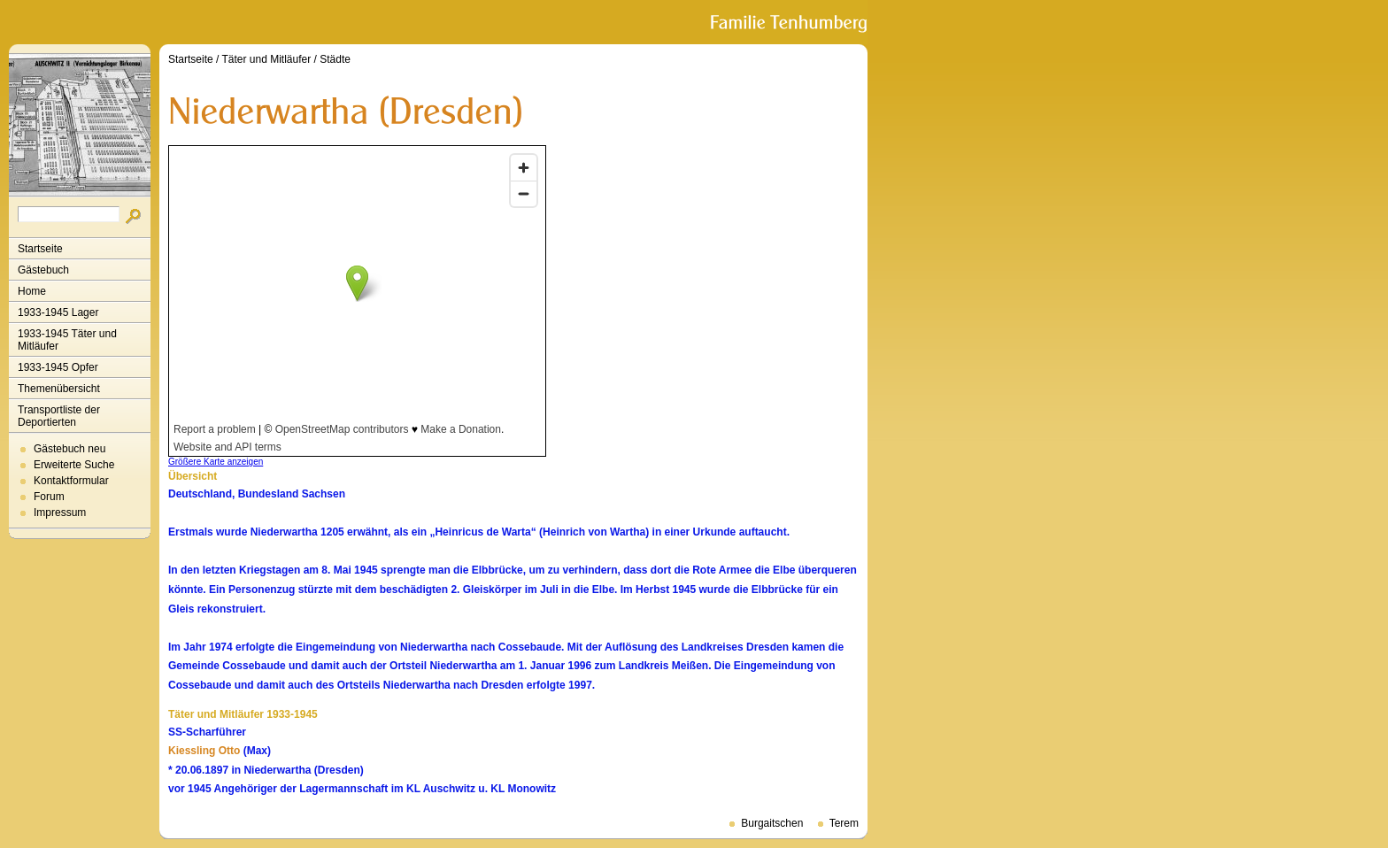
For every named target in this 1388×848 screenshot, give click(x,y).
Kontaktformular (71, 480)
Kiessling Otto (204, 750)
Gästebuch (43, 270)
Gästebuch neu (69, 449)
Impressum (60, 512)
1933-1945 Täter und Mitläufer (67, 340)
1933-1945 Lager (58, 312)
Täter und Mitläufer (267, 59)
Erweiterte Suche (74, 465)
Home (32, 291)
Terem (844, 823)
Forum (49, 496)
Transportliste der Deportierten (59, 416)
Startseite (40, 249)
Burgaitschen (772, 823)
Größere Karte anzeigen (215, 461)
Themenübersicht (59, 388)
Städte (335, 59)
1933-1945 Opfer (58, 367)
